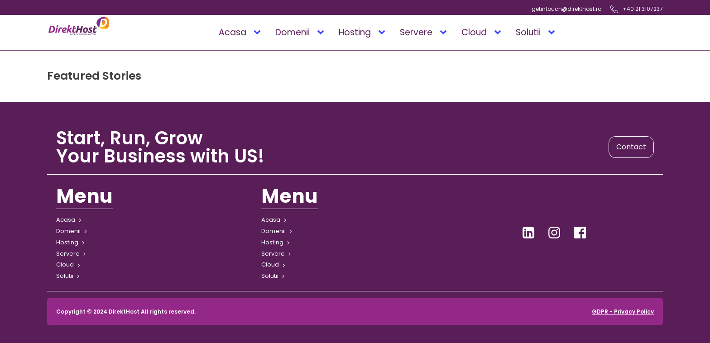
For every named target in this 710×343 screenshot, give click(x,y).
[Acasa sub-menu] (259, 32)
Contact (631, 147)
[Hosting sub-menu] (383, 32)
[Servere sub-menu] (445, 32)
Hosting (355, 32)
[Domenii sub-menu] (322, 32)
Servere (416, 32)
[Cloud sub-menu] (499, 32)
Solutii (528, 32)
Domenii (292, 32)
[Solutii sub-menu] (553, 32)
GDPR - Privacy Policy (623, 311)
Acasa (232, 32)
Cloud (474, 32)
